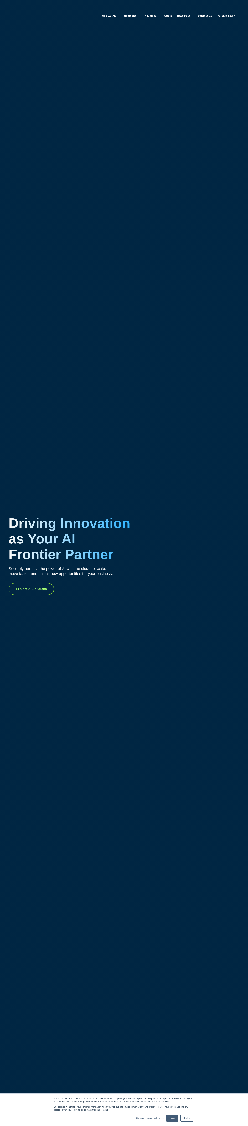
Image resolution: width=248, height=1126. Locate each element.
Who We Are (105, 7)
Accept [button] (172, 1118)
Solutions (126, 7)
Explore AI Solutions (31, 589)
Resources (180, 7)
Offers (164, 7)
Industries (146, 7)
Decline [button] (186, 1118)
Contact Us (201, 7)
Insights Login (222, 7)
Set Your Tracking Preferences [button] (150, 1118)
